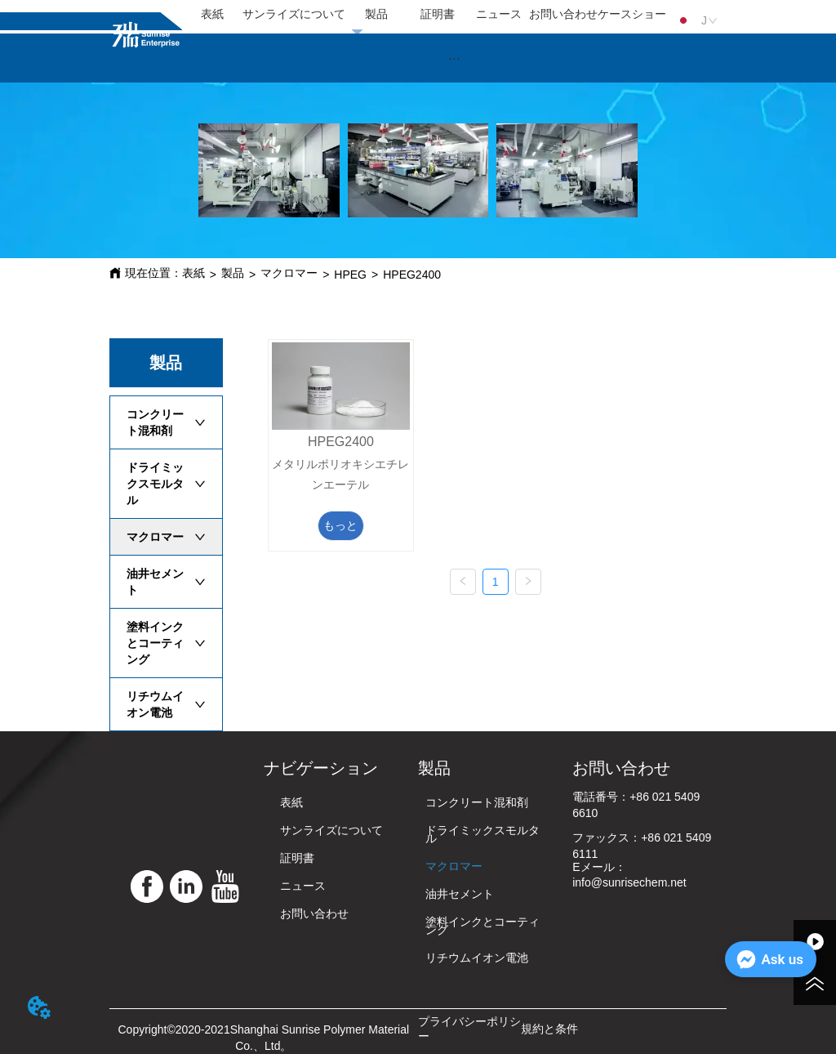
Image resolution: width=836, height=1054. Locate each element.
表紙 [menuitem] (212, 13)
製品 (232, 272)
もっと (340, 525)
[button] (454, 58)
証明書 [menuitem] (437, 13)
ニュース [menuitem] (499, 13)
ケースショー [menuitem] (632, 13)
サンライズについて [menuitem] (293, 13)
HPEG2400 (412, 274)
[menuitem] (454, 58)
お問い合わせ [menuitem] (563, 13)
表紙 (193, 272)
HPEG (350, 274)
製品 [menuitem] (376, 13)
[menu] (424, 15)
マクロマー (289, 272)
